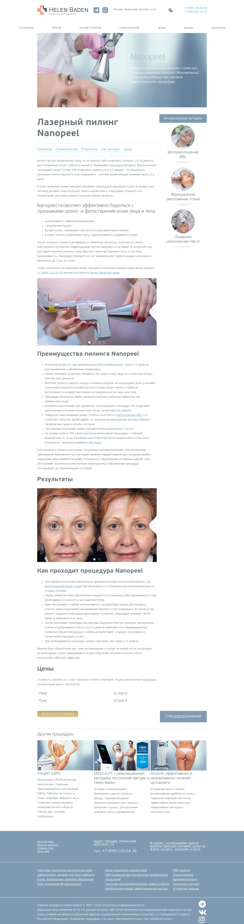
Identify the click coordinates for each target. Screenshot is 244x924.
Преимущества (66, 146)
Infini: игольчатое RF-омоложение (59, 881)
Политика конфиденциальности (123, 902)
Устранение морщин (186, 885)
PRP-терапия (181, 867)
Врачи (71, 25)
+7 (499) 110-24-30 (195, 8)
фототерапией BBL (129, 412)
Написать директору (48, 842)
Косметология (98, 25)
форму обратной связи (104, 269)
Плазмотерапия (183, 872)
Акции (173, 25)
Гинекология (129, 25)
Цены (154, 25)
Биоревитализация (185, 876)
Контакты (196, 25)
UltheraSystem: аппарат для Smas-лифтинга (65, 872)
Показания (44, 146)
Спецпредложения (183, 713)
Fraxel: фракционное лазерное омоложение (65, 876)
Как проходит (110, 146)
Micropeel (95, 439)
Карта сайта (43, 848)
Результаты (89, 146)
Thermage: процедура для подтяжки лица (64, 867)
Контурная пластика (186, 881)
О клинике (48, 25)
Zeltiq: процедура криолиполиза (126, 867)
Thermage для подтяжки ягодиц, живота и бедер (137, 881)
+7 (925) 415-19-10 (195, 11)
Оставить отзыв (45, 845)
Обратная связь (45, 838)
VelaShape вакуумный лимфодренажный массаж (136, 885)
